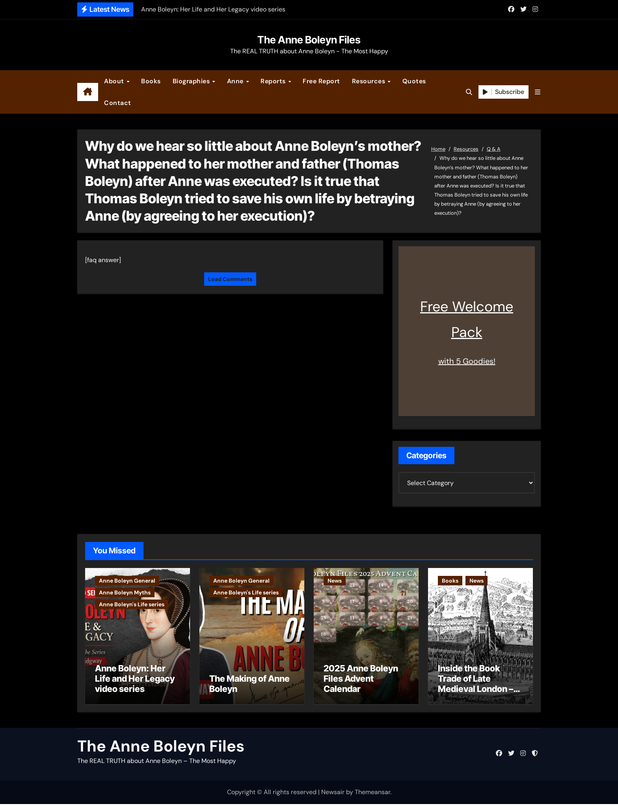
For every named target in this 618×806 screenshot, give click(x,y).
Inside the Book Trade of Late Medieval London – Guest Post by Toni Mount (475, 691)
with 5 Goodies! (466, 361)
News (335, 580)
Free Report (321, 81)
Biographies (192, 81)
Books (151, 81)
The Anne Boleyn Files (309, 40)
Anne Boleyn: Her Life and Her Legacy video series (135, 680)
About (115, 81)
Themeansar (372, 794)
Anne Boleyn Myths (125, 592)
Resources (369, 81)
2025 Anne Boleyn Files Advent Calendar (361, 680)
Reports (274, 81)
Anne (236, 81)
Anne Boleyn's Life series (131, 604)
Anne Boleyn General (127, 580)
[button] (537, 92)
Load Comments (230, 279)
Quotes (414, 81)
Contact (117, 103)
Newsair (332, 794)
